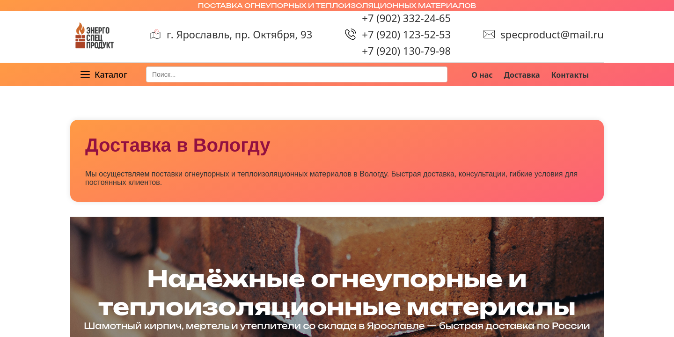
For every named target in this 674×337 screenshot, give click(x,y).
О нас (482, 75)
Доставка (522, 75)
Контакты (570, 75)
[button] (103, 74)
